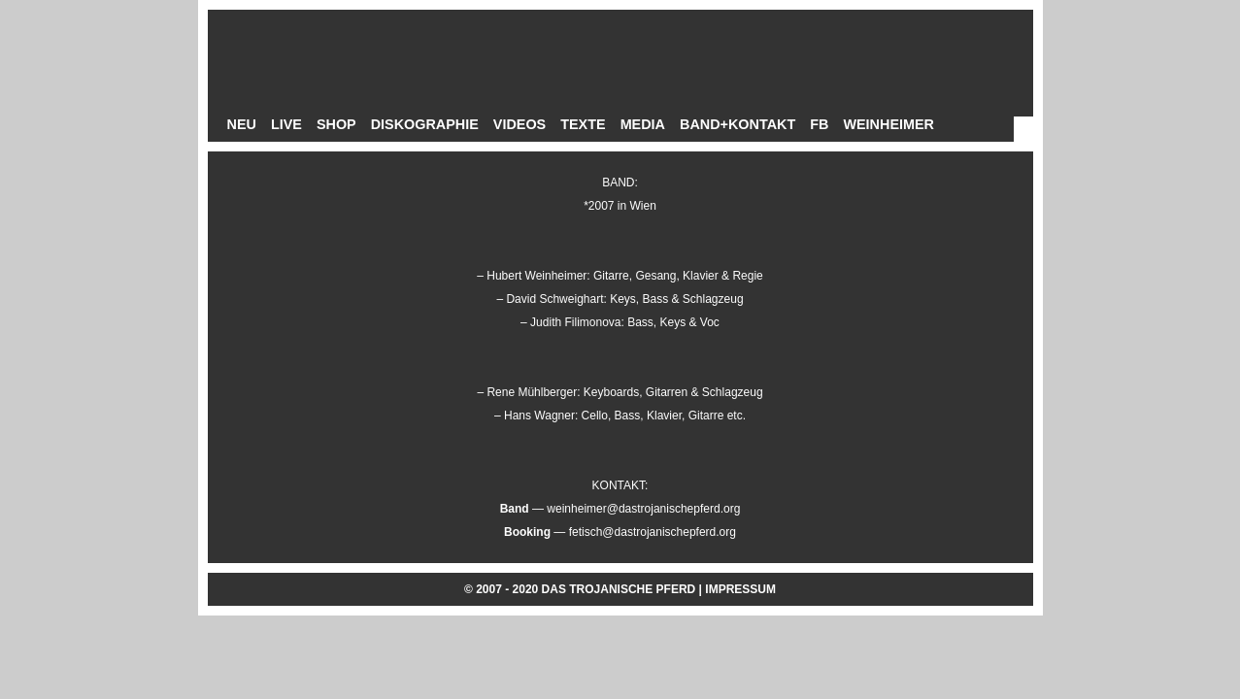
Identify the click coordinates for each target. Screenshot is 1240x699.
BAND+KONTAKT (737, 124)
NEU (241, 124)
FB (819, 124)
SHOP (336, 124)
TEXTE (582, 124)
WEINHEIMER (888, 124)
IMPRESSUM (740, 589)
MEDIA (642, 124)
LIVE (286, 124)
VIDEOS (519, 124)
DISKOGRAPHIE (425, 124)
